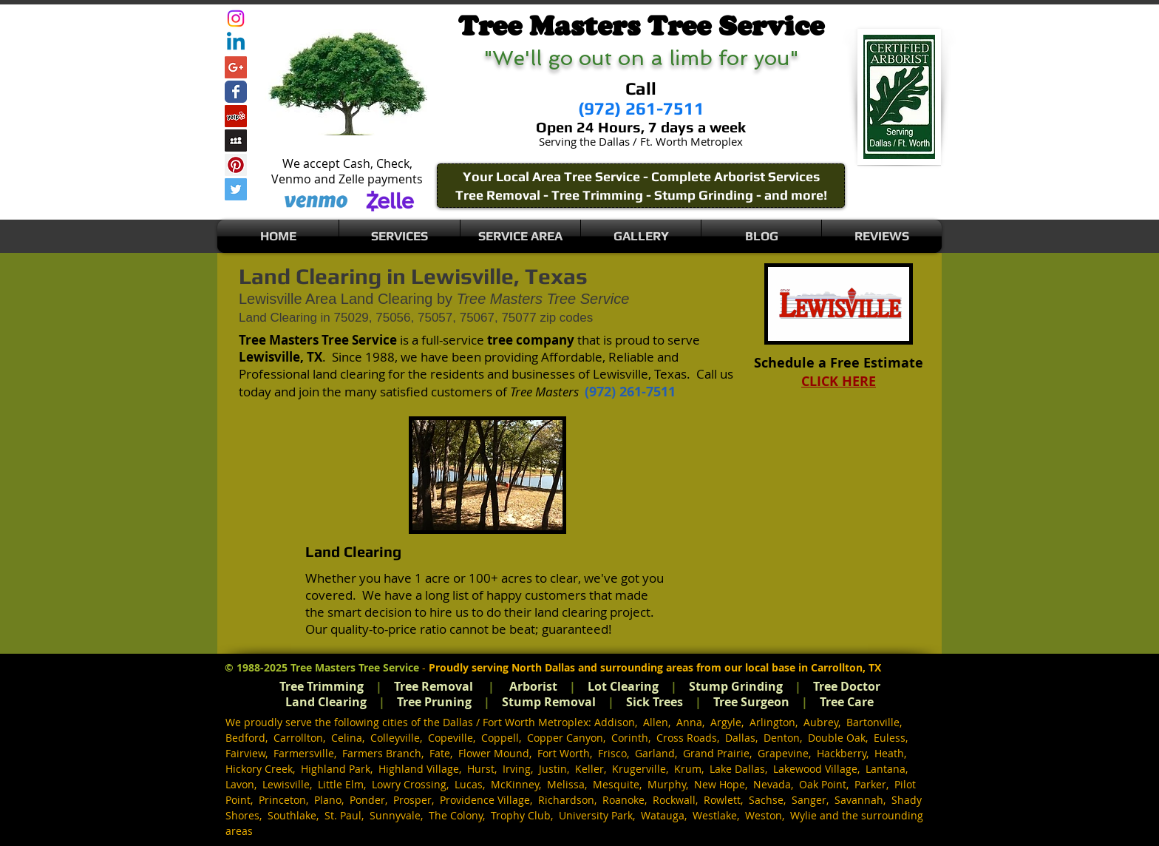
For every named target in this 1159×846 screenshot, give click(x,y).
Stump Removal (549, 702)
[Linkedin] (236, 43)
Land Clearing (326, 702)
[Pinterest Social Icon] (236, 165)
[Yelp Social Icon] (236, 116)
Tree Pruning (434, 702)
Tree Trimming (321, 686)
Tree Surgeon (751, 702)
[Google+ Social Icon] (236, 67)
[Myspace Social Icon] (236, 140)
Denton (782, 738)
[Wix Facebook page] (236, 92)
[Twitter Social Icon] (236, 189)
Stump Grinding (736, 686)
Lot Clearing (623, 686)
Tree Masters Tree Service (354, 667)
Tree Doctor (846, 686)
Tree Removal (433, 686)
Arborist (533, 686)
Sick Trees (654, 702)
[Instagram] (236, 18)
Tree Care (847, 702)
